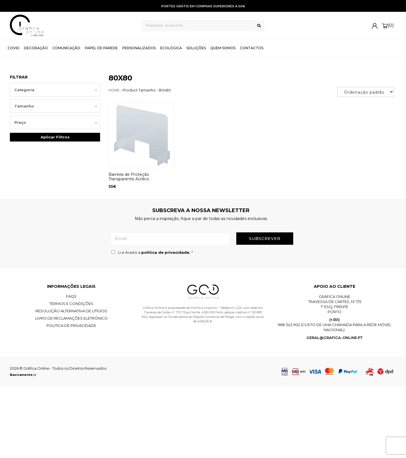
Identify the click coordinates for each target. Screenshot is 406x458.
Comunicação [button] (66, 48)
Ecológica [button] (171, 48)
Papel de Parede (101, 48)
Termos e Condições (71, 303)
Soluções (196, 48)
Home (114, 90)
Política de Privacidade (71, 325)
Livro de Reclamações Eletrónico (71, 318)
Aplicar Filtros (55, 137)
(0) (388, 26)
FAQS (71, 296)
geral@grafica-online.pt (334, 337)
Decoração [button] (36, 48)
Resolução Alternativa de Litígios (71, 311)
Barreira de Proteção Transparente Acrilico (129, 176)
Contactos (251, 48)
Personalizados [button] (139, 48)
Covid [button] (13, 48)
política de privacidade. (166, 252)
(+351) (334, 319)
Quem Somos (222, 48)
